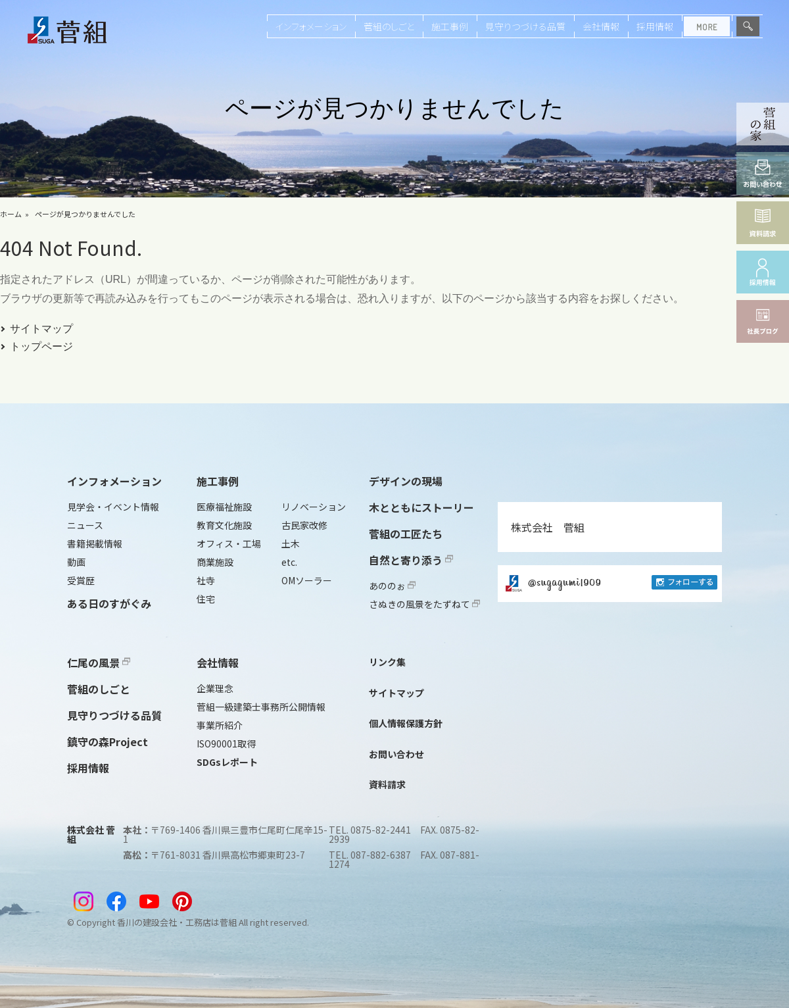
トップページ (41, 346)
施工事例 (449, 26)
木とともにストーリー (421, 507)
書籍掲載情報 (94, 543)
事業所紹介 (220, 725)
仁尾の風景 (98, 662)
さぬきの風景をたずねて (424, 604)
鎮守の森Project (107, 741)
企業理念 (215, 688)
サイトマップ (41, 328)
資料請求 (387, 784)
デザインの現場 (405, 481)
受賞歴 (81, 580)
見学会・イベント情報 (113, 506)
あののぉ (392, 585)
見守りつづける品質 (525, 26)
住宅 (206, 598)
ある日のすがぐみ (109, 603)
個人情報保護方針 (405, 723)
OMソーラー (306, 580)
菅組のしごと (389, 26)
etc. (289, 561)
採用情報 (654, 26)
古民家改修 (304, 525)
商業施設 (215, 561)
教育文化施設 (224, 525)
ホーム (11, 214)
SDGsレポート (227, 762)
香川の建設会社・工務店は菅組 (177, 922)
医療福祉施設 (224, 506)
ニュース (85, 525)
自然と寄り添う (411, 560)
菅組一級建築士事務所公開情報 (261, 706)
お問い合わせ (396, 754)
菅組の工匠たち (405, 534)
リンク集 (387, 661)
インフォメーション (311, 26)
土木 (290, 543)
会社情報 (601, 26)
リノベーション (313, 506)
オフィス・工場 (229, 543)
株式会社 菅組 (548, 527)
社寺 (206, 580)
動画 (76, 561)
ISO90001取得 (226, 743)
